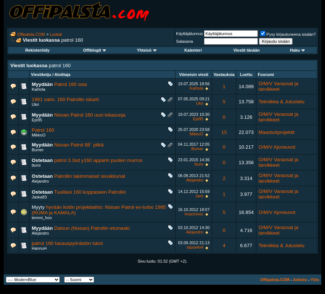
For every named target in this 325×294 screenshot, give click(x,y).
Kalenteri (193, 50)
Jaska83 (39, 197)
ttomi (36, 165)
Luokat (56, 34)
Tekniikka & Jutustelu (281, 101)
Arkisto (300, 279)
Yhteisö (146, 50)
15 (224, 132)
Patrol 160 (43, 130)
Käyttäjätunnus (189, 33)
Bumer (38, 150)
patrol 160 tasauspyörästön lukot (67, 243)
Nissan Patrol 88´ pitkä (79, 145)
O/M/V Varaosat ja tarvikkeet (278, 86)
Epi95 (37, 120)
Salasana (184, 41)
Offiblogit (94, 50)
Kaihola (38, 89)
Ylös (315, 279)
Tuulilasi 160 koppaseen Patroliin (90, 192)
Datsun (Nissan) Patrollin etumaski (91, 228)
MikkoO (38, 135)
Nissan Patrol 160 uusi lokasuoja (89, 115)
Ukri (35, 104)
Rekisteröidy (37, 50)
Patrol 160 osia (70, 84)
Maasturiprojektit (277, 132)
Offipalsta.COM (31, 34)
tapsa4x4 (195, 247)
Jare (199, 196)
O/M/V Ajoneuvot (277, 147)
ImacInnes (193, 214)
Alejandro (40, 181)
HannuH (39, 248)
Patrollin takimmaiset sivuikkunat (89, 176)
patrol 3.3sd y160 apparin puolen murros (98, 160)
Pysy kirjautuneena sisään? (288, 34)
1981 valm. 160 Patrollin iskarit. (66, 99)
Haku (297, 50)
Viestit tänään (247, 50)
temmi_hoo (42, 217)
